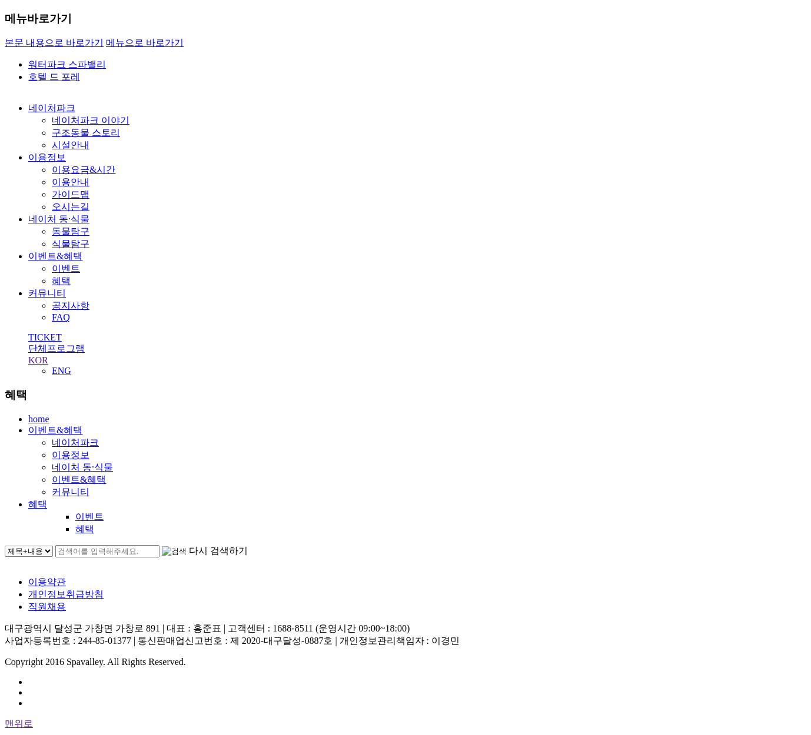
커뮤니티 (47, 293)
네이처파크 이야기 (90, 120)
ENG (61, 371)
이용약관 (47, 582)
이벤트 (66, 268)
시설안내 (70, 145)
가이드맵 (70, 194)
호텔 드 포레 (54, 77)
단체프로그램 (56, 348)
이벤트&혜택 (55, 256)
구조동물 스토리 (86, 133)
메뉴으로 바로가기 (145, 43)
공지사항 (70, 305)
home (38, 419)
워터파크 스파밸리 (67, 64)
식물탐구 (70, 244)
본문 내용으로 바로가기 (54, 43)
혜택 (61, 281)
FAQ (61, 317)
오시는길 (70, 207)
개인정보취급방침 (66, 594)
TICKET (45, 337)
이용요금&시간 (83, 170)
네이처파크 (51, 108)
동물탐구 (70, 231)
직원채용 (47, 607)
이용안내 (70, 182)
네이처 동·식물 (58, 219)
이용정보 (47, 157)
